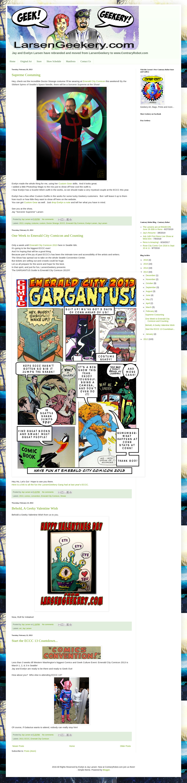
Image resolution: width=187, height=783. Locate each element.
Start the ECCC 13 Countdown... (35, 641)
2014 (146, 268)
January (150, 334)
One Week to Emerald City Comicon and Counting (47, 235)
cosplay (27, 223)
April (148, 303)
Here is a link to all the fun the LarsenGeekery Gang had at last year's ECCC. (50, 484)
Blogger (106, 770)
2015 (146, 264)
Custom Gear (65, 183)
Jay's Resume (149, 233)
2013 (21, 223)
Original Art (26, 61)
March (149, 307)
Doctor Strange (52, 223)
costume (35, 223)
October (150, 283)
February (150, 311)
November (151, 279)
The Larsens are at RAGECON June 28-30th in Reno (157, 228)
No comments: (48, 219)
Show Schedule (54, 61)
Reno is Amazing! (151, 242)
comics (27, 496)
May (148, 299)
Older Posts (125, 746)
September (151, 287)
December (151, 275)
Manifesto (71, 61)
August (149, 291)
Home (12, 61)
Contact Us (85, 61)
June (148, 295)
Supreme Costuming (26, 75)
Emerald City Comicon (94, 81)
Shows (63, 496)
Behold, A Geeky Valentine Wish (35, 508)
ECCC (62, 223)
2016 (146, 260)
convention (35, 496)
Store (39, 61)
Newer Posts (18, 746)
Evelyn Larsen (91, 223)
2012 (146, 339)
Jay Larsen (102, 223)
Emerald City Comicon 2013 (43, 245)
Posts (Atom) (30, 751)
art (20, 628)
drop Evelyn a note (61, 202)
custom (43, 223)
